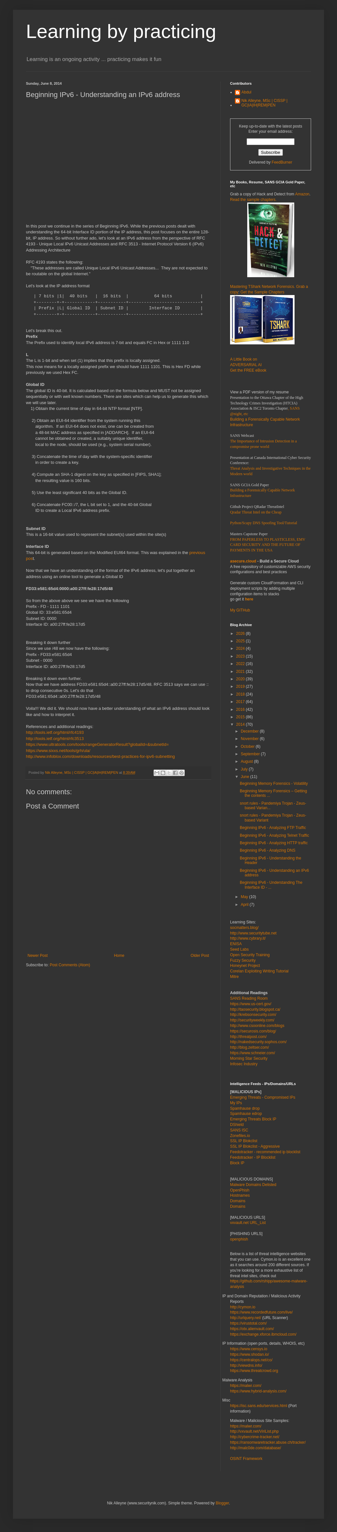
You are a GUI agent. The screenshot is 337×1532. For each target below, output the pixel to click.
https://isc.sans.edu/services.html (258, 1405)
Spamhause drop (245, 1108)
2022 (241, 663)
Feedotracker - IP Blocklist (252, 1157)
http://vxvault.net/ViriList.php (254, 1431)
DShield (237, 1124)
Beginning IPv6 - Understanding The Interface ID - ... (271, 884)
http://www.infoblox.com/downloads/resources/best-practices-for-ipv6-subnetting (100, 756)
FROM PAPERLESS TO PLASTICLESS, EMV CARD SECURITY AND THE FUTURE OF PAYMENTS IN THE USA (267, 545)
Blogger (222, 1503)
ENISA (236, 944)
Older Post (200, 955)
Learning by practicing (121, 31)
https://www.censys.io (248, 1349)
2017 (241, 701)
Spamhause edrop (246, 1113)
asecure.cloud (243, 561)
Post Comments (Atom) (70, 965)
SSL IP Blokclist (243, 1141)
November (250, 738)
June (245, 776)
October (248, 746)
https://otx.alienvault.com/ (252, 1329)
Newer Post (38, 955)
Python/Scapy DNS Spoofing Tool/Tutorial (263, 523)
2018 (241, 694)
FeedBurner (282, 162)
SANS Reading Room (249, 998)
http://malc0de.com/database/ (255, 1448)
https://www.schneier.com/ (252, 1053)
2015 (241, 717)
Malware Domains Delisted (253, 1184)
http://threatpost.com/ (248, 1036)
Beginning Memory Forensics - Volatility (274, 783)
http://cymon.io (242, 1307)
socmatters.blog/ (244, 927)
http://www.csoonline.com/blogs (257, 1025)
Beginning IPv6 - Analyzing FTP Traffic (273, 827)
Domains (237, 1201)
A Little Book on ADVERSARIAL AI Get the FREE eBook (248, 365)
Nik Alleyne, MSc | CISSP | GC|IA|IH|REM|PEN (264, 102)
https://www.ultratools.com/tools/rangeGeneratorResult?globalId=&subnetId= (97, 744)
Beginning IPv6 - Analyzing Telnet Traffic (274, 835)
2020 (241, 679)
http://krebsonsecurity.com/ (253, 1014)
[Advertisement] (73, 164)
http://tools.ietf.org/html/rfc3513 (55, 738)
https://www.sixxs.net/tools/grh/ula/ (58, 750)
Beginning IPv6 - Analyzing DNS (267, 850)
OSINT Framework (246, 1458)
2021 (241, 671)
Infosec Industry (244, 1064)
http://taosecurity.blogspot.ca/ (255, 1009)
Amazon (302, 194)
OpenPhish (239, 1190)
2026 (241, 633)
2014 (241, 724)
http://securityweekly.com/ (252, 1020)
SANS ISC (239, 1130)
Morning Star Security (248, 1058)
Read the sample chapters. (253, 199)
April (245, 904)
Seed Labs (239, 949)
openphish (239, 1239)
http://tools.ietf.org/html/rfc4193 (55, 732)
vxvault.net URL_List (248, 1222)
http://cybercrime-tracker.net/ (254, 1437)
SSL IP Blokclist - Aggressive (255, 1146)
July (245, 769)
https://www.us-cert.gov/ (250, 1004)
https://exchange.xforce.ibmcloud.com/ (263, 1334)
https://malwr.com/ (245, 1426)
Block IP (237, 1163)
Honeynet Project (245, 965)
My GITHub (240, 610)
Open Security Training (250, 955)
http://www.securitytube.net (253, 933)
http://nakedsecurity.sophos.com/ (258, 1042)
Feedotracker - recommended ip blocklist (265, 1152)
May (245, 897)
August (247, 761)
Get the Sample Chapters (262, 292)
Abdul (246, 92)
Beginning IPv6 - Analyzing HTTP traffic (274, 843)
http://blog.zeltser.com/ (249, 1047)
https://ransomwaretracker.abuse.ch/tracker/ (268, 1442)
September (251, 754)
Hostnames (240, 1195)
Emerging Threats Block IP (253, 1119)
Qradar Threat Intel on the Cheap (256, 512)
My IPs (236, 1103)
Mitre (234, 976)
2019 (241, 686)
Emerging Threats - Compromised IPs (262, 1097)
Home (119, 955)
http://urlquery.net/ (245, 1318)
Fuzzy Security (243, 960)
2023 (241, 656)
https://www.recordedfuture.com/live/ (261, 1312)
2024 (241, 648)
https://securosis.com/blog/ (253, 1031)
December (250, 731)
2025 (241, 641)
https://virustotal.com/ (248, 1323)
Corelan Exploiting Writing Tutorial (259, 971)
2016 (241, 709)
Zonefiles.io (240, 1135)
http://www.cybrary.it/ (248, 938)
